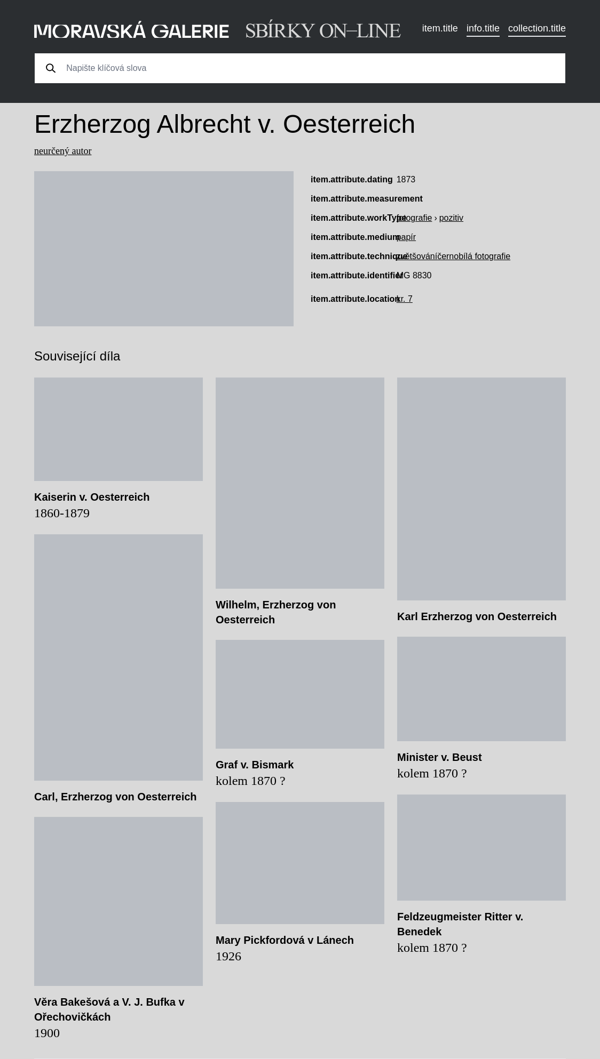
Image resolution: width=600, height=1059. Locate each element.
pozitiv (451, 217)
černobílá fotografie (473, 256)
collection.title (537, 28)
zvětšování (417, 256)
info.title (483, 28)
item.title (440, 28)
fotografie (414, 217)
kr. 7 (405, 298)
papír (406, 237)
